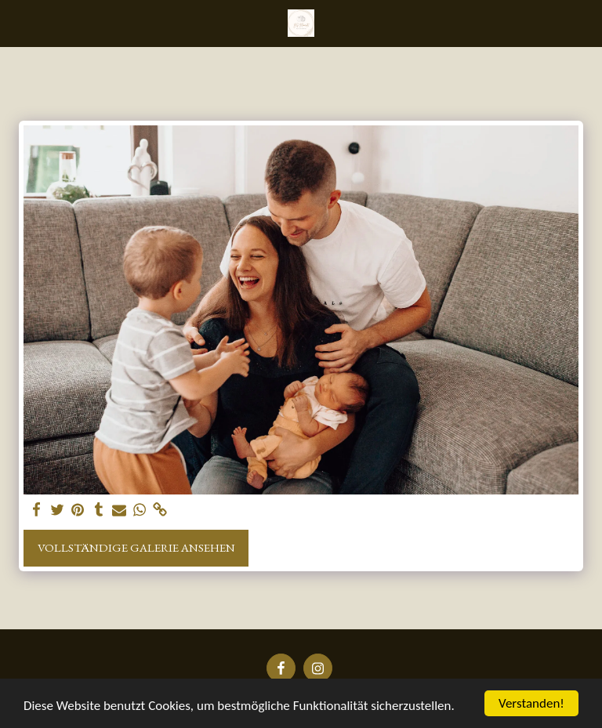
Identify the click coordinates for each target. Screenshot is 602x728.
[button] (17, 22)
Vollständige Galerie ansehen (136, 547)
